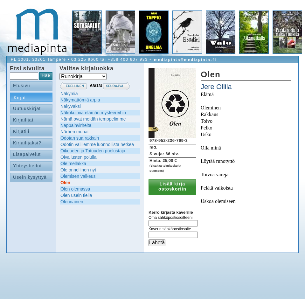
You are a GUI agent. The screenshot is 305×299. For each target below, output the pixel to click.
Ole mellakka (73, 163)
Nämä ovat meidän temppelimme (93, 119)
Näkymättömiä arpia (80, 99)
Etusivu (21, 85)
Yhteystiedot (27, 165)
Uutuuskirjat (27, 108)
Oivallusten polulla (78, 157)
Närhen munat (74, 131)
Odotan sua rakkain (79, 138)
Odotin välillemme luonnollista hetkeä (97, 144)
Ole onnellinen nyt (78, 169)
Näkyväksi (70, 106)
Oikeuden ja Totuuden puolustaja (92, 150)
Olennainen (71, 201)
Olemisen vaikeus (78, 176)
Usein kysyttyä (30, 177)
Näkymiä (69, 93)
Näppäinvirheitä (75, 125)
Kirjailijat (23, 119)
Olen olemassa (75, 188)
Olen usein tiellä (76, 195)
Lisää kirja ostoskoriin (172, 186)
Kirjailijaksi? (27, 142)
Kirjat (20, 97)
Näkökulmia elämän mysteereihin (93, 112)
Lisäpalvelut (27, 154)
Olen (65, 182)
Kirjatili (21, 131)
